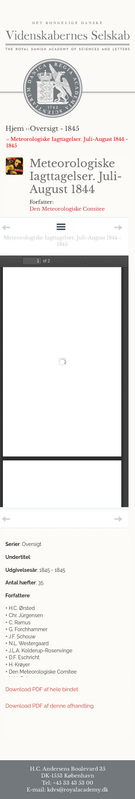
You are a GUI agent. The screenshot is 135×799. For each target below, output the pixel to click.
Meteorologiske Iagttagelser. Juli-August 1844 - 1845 (62, 240)
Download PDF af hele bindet (41, 689)
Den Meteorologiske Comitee (67, 209)
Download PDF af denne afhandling (49, 706)
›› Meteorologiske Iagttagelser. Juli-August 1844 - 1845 (67, 142)
